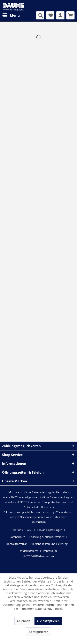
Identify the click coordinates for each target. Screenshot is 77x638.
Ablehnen (23, 621)
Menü (11, 15)
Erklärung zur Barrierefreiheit (46, 537)
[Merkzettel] (50, 15)
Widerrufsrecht (29, 551)
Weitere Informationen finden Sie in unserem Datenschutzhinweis (44, 607)
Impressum (50, 551)
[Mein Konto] (60, 15)
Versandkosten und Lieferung (49, 544)
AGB (29, 530)
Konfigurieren (38, 632)
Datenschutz (17, 537)
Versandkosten (64, 512)
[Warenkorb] (70, 15)
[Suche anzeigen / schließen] (40, 15)
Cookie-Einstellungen (49, 530)
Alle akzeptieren (48, 621)
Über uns (17, 530)
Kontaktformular (16, 544)
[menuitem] (11, 15)
